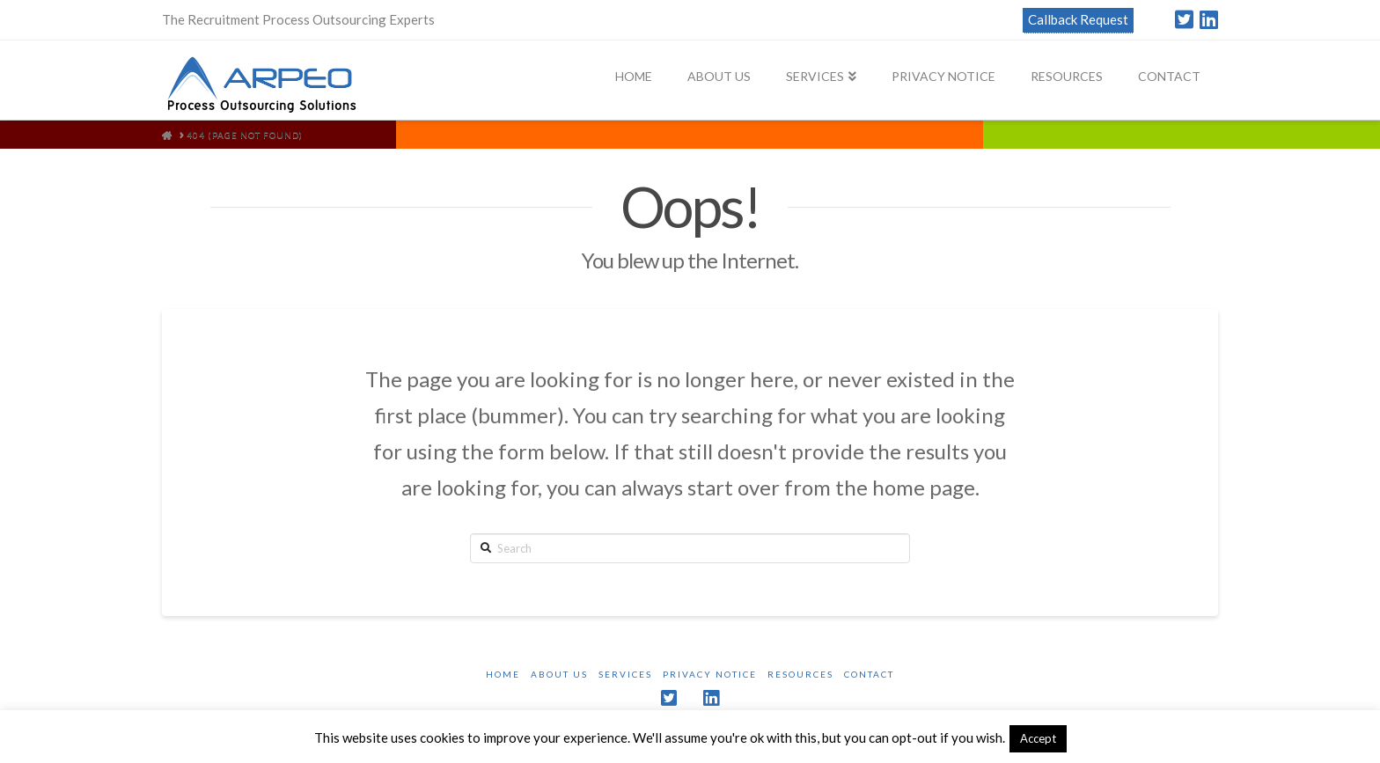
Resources (800, 674)
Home (503, 674)
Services (625, 674)
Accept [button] (1038, 738)
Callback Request (1078, 19)
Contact (869, 674)
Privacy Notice (710, 674)
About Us (559, 674)
